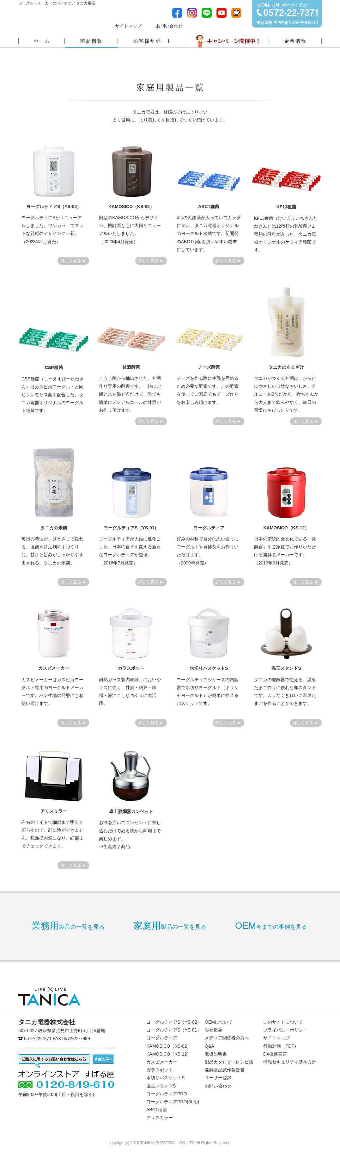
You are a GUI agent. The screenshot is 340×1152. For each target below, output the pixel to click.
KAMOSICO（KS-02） (168, 1046)
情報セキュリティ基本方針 (289, 1061)
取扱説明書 (216, 1054)
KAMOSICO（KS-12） (168, 1054)
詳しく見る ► (73, 260)
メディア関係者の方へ (215, 24)
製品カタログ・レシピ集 (229, 1061)
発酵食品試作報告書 (225, 1069)
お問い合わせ (169, 26)
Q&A (209, 1046)
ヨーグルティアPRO (166, 1093)
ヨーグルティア (161, 1037)
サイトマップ (128, 26)
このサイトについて (283, 1022)
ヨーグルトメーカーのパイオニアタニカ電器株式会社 (49, 20)
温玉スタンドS (161, 1085)
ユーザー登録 (218, 1077)
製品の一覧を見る (68, 926)
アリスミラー (159, 1117)
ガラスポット (159, 1069)
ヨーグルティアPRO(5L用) (172, 1101)
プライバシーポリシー (285, 1029)
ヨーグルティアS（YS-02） (173, 1022)
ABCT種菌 (156, 1109)
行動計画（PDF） (281, 1046)
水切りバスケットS (165, 1077)
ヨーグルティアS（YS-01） (173, 1029)
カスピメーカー (161, 1061)
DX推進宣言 (275, 1054)
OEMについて (219, 1022)
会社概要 (213, 1029)
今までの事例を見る (271, 926)
